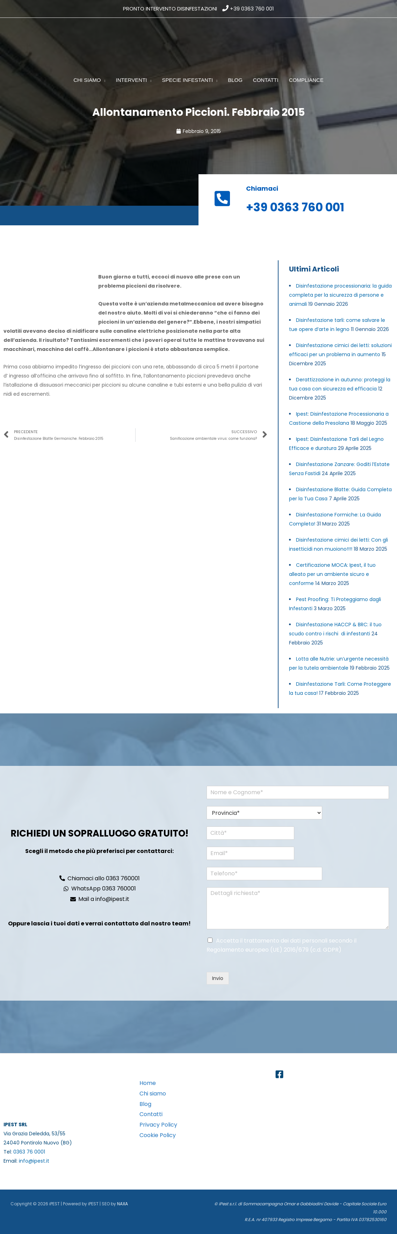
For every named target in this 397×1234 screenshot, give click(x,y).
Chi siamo (152, 1094)
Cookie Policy (157, 1135)
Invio (217, 978)
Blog (145, 1104)
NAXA (122, 1204)
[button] (103, 80)
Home (147, 1083)
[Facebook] (279, 1074)
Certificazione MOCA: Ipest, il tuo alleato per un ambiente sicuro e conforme (332, 574)
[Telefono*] (261, 873)
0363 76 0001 (29, 1151)
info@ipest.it (34, 1160)
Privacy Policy (158, 1125)
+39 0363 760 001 (252, 8)
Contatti (151, 1114)
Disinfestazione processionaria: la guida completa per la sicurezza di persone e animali (340, 295)
